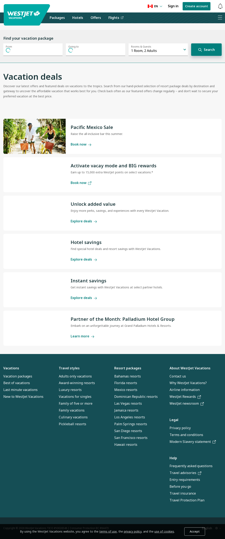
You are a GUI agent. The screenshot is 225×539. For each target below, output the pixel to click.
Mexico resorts (125, 389)
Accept (195, 531)
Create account (196, 6)
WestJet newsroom (187, 403)
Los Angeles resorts (129, 417)
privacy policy (132, 531)
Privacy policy (180, 428)
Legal (174, 420)
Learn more (82, 336)
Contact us (178, 376)
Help (173, 458)
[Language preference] (155, 6)
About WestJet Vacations (190, 368)
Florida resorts (125, 383)
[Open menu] (220, 18)
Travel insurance (183, 493)
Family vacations (72, 410)
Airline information (185, 389)
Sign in (173, 6)
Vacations (11, 368)
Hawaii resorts (125, 444)
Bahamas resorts (127, 376)
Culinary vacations (73, 417)
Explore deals (84, 221)
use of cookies (164, 531)
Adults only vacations (75, 376)
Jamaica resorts (126, 410)
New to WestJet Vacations (23, 396)
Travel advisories (185, 472)
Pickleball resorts (72, 424)
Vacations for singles (75, 396)
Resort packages (127, 368)
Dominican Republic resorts (136, 396)
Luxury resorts (70, 389)
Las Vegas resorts (128, 403)
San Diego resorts (128, 431)
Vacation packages (17, 376)
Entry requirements (185, 479)
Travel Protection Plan (187, 500)
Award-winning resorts (77, 383)
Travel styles (69, 368)
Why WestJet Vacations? (188, 383)
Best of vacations (16, 383)
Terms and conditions (186, 434)
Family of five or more (75, 403)
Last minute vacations (20, 389)
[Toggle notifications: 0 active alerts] (220, 6)
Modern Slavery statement (193, 441)
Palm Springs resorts (130, 424)
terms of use (108, 531)
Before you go (180, 486)
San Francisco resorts (131, 437)
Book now (81, 144)
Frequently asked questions (191, 466)
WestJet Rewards (185, 396)
